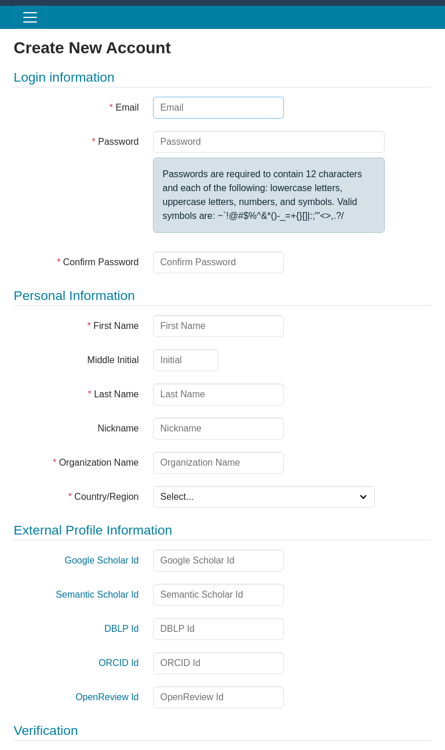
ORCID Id (118, 663)
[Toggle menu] (30, 17)
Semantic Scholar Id (97, 594)
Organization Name (96, 462)
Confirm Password (97, 262)
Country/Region (103, 497)
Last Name (112, 394)
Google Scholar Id (101, 560)
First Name (113, 326)
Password (115, 142)
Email (124, 107)
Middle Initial (113, 360)
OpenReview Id (106, 697)
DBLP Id (121, 629)
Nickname (117, 428)
